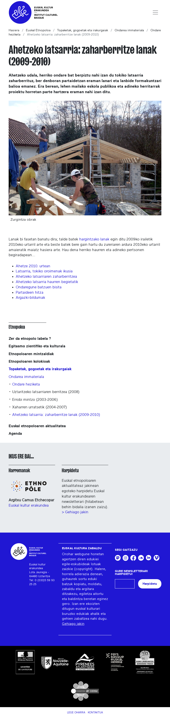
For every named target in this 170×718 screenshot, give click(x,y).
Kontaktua (95, 712)
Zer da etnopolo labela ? (30, 338)
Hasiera (14, 30)
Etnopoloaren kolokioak (29, 361)
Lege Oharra (76, 712)
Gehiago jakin (73, 624)
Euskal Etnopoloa (38, 30)
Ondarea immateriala (129, 30)
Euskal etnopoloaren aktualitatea (37, 426)
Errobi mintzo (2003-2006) (35, 399)
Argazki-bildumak (30, 297)
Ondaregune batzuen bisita (39, 287)
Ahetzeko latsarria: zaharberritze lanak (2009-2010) (56, 415)
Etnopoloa (17, 327)
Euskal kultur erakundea (29, 505)
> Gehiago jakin (75, 512)
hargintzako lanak (94, 239)
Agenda (15, 433)
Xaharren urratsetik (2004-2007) (39, 407)
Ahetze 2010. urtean (33, 266)
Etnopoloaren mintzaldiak (31, 354)
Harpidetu (70, 470)
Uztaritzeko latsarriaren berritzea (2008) (45, 392)
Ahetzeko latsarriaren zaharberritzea (46, 276)
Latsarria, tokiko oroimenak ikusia (44, 271)
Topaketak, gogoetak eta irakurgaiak (82, 30)
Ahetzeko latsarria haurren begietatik (47, 282)
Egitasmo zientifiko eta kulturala (37, 346)
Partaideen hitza (29, 292)
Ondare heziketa (26, 384)
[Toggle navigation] (155, 12)
